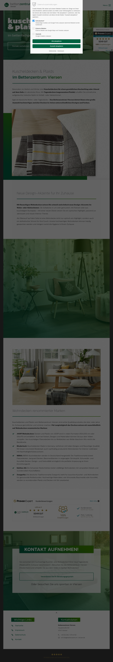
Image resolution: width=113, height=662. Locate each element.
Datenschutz (52, 51)
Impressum (60, 51)
